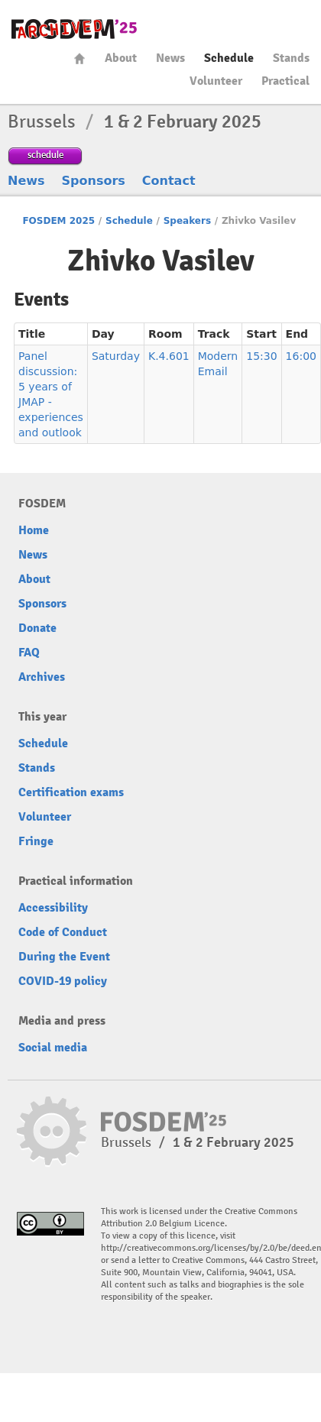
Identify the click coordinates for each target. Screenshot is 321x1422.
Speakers (187, 220)
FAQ (29, 652)
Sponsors (93, 180)
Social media (52, 1047)
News (170, 58)
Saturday (116, 356)
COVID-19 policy (62, 981)
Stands (291, 58)
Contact (169, 180)
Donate (37, 628)
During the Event (64, 956)
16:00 (301, 356)
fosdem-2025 (74, 29)
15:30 (261, 356)
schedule (45, 154)
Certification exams (71, 792)
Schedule (229, 58)
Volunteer (216, 81)
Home (79, 58)
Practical (285, 81)
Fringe (36, 841)
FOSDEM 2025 (58, 220)
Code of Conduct (62, 932)
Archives (41, 677)
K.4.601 (169, 356)
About (121, 58)
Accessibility (53, 907)
